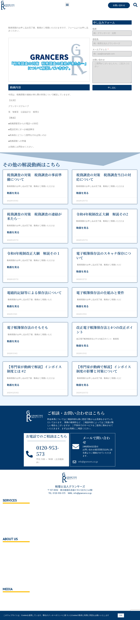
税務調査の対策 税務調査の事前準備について (34, 177)
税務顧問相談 (11, 508)
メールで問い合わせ (96, 440)
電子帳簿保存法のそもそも (27, 327)
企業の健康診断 (12, 531)
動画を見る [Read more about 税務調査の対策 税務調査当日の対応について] (82, 193)
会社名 (95, 39)
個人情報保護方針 (13, 570)
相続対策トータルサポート (17, 520)
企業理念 (9, 552)
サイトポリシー (12, 581)
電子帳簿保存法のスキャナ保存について (103, 255)
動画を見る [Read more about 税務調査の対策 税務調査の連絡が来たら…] (13, 232)
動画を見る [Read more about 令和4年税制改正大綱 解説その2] (82, 227)
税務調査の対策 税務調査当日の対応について (103, 177)
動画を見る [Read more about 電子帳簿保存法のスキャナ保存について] (82, 271)
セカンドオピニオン (14, 514)
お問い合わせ (98, 59)
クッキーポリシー (13, 576)
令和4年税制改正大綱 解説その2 (102, 214)
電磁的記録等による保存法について (34, 292)
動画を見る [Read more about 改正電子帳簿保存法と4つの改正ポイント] (82, 345)
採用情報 (9, 564)
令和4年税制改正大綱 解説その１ (33, 253)
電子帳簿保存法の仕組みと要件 (100, 292)
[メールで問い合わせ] (75, 446)
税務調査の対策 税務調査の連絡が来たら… (34, 216)
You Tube (9, 597)
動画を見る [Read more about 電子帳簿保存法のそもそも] (13, 341)
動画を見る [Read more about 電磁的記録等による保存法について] (13, 306)
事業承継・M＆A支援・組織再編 (20, 525)
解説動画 (9, 608)
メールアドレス (99, 49)
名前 (94, 28)
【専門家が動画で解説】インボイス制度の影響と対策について (103, 369)
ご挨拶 (8, 558)
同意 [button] (120, 615)
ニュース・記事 (12, 603)
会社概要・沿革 (12, 547)
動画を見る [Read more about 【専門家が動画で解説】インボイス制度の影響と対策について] (82, 385)
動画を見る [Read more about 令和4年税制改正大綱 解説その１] (13, 267)
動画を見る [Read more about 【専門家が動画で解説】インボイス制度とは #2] (13, 385)
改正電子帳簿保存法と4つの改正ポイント (104, 329)
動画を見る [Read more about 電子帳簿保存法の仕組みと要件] (82, 306)
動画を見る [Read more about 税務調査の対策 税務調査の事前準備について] (13, 193)
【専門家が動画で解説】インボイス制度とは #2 (34, 369)
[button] (67, 4)
